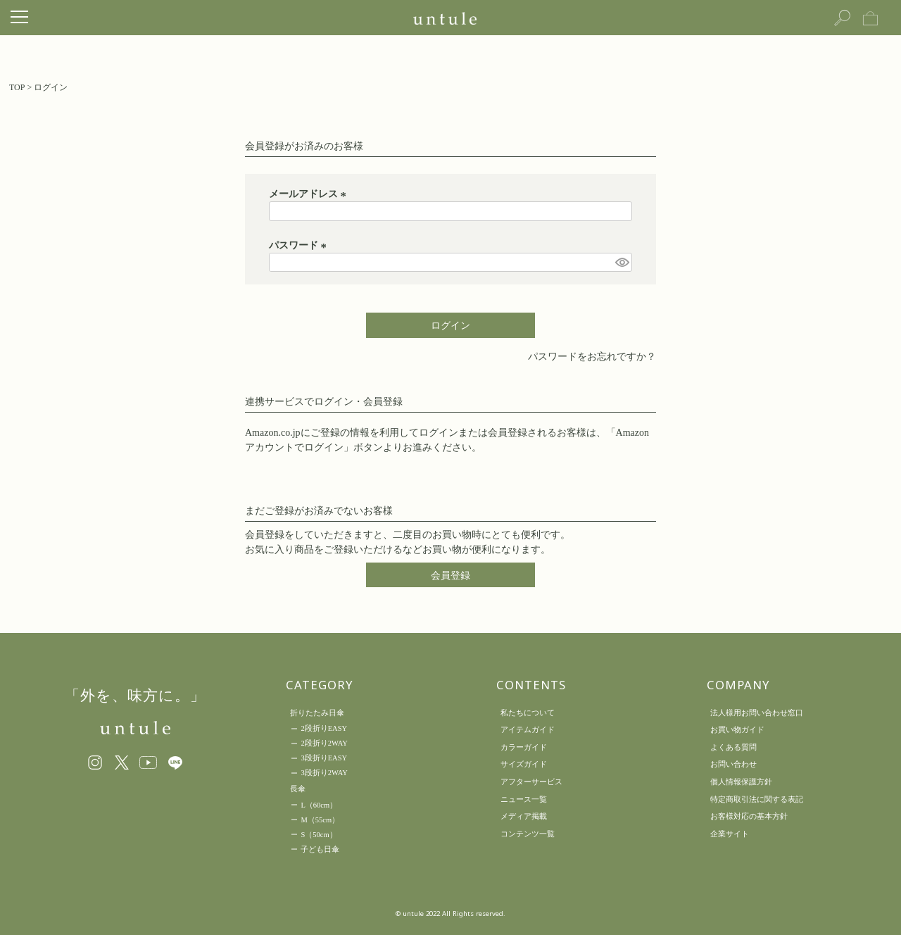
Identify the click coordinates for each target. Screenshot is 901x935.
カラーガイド (523, 747)
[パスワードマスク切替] (621, 262)
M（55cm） (320, 820)
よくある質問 (733, 747)
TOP (17, 87)
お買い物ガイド (737, 729)
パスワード (300, 245)
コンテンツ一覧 (527, 833)
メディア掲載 (523, 816)
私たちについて (527, 712)
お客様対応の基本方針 (749, 816)
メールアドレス (310, 194)
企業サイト (729, 833)
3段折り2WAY (324, 773)
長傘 (297, 788)
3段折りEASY (324, 758)
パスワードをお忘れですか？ (592, 356)
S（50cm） (318, 835)
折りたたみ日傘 (317, 712)
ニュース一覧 (523, 799)
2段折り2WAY (324, 743)
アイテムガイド (527, 729)
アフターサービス (531, 781)
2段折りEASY (324, 728)
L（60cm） (319, 805)
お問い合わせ (733, 764)
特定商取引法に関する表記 (756, 799)
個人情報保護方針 (741, 781)
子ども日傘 (320, 849)
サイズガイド (523, 764)
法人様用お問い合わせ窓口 (756, 712)
